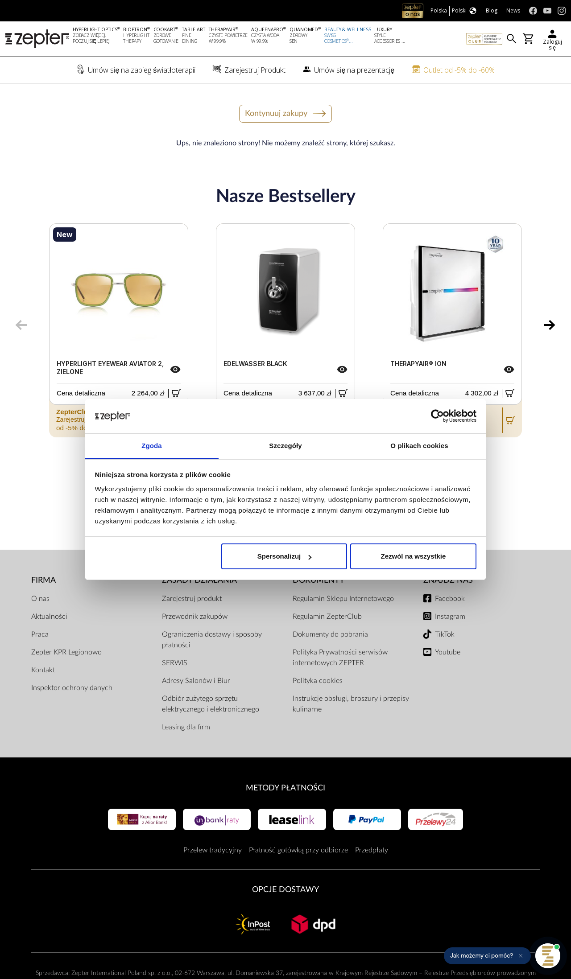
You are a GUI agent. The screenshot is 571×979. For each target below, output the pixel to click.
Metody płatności (285, 788)
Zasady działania (199, 580)
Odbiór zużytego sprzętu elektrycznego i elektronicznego (210, 704)
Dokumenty (318, 580)
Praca (40, 634)
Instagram (450, 616)
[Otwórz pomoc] (547, 955)
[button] (487, 955)
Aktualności (49, 616)
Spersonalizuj (284, 556)
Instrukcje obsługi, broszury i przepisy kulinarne (351, 704)
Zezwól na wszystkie (413, 556)
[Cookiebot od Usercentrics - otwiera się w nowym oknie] (437, 416)
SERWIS (174, 662)
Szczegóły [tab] (285, 445)
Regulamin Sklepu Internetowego (343, 598)
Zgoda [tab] (151, 445)
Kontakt (43, 670)
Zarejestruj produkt (192, 598)
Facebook (450, 598)
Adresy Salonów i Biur (196, 680)
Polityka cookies (318, 680)
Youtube (447, 652)
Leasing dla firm (186, 727)
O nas (40, 598)
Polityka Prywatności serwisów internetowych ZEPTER (340, 657)
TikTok (445, 634)
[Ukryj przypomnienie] (521, 956)
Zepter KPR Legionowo (66, 652)
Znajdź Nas (448, 580)
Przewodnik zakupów (195, 616)
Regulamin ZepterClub (327, 616)
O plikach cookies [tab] (419, 445)
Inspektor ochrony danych (71, 687)
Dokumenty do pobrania (330, 634)
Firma (43, 580)
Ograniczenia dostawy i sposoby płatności (212, 640)
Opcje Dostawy (285, 889)
